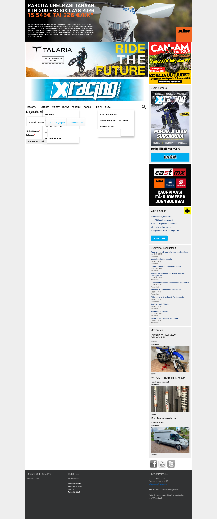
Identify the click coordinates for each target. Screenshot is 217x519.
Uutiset (45, 107)
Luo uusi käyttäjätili (56, 123)
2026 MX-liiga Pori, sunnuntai (163, 224)
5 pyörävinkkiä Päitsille (160, 304)
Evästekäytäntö (74, 492)
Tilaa (108, 107)
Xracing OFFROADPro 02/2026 (165, 149)
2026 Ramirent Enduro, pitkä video (164, 318)
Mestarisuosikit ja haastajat (161, 259)
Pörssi (87, 107)
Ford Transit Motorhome (163, 418)
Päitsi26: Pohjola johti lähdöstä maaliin (166, 266)
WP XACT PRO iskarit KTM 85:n (168, 378)
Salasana (30, 135)
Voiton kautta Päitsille (159, 311)
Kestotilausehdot (74, 484)
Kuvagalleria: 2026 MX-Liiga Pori (165, 231)
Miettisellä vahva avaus (161, 227)
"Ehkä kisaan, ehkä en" (161, 217)
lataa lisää (159, 238)
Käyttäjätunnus (32, 131)
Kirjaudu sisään (36, 122)
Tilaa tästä (170, 157)
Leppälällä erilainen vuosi (162, 220)
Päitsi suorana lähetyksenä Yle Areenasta (167, 297)
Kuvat (65, 107)
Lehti (99, 107)
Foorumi (76, 107)
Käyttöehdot (73, 489)
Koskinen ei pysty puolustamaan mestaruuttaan (169, 252)
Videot (56, 107)
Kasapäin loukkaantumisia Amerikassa (166, 290)
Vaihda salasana (76, 123)
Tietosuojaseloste (75, 486)
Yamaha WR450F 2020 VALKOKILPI (163, 336)
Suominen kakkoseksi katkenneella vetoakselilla (170, 283)
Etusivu (31, 107)
